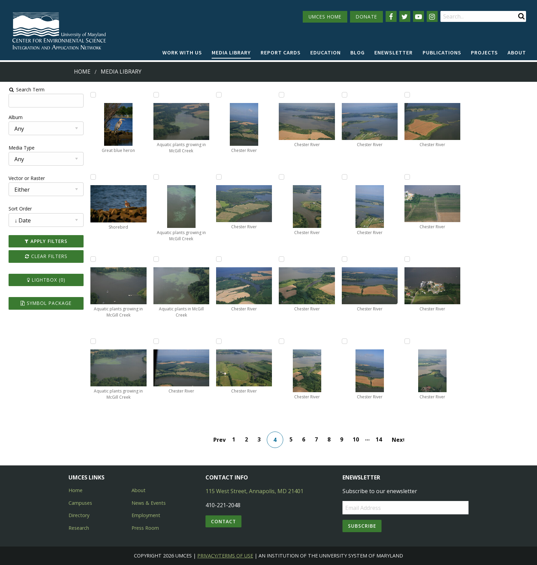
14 (379, 439)
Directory (78, 515)
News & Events (149, 503)
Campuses (80, 503)
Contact (223, 521)
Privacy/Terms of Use (225, 555)
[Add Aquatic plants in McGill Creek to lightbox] (154, 259)
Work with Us (182, 52)
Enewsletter (393, 52)
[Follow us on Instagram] (432, 16)
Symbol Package (42, 303)
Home (82, 71)
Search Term (22, 89)
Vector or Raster (22, 178)
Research (78, 528)
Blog (357, 52)
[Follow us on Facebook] (391, 16)
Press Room (145, 528)
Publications (442, 52)
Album (11, 117)
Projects (484, 52)
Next (398, 440)
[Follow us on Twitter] (404, 16)
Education (325, 52)
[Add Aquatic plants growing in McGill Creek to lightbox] (90, 259)
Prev (220, 440)
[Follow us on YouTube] (418, 16)
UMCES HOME (325, 16)
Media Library (231, 52)
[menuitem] (182, 53)
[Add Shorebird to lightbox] (90, 177)
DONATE (366, 16)
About (517, 52)
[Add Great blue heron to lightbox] (90, 95)
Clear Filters (42, 256)
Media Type (17, 147)
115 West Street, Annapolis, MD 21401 (254, 491)
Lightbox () (42, 280)
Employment (146, 515)
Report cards (281, 52)
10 (356, 439)
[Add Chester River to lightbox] (154, 341)
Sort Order (16, 208)
